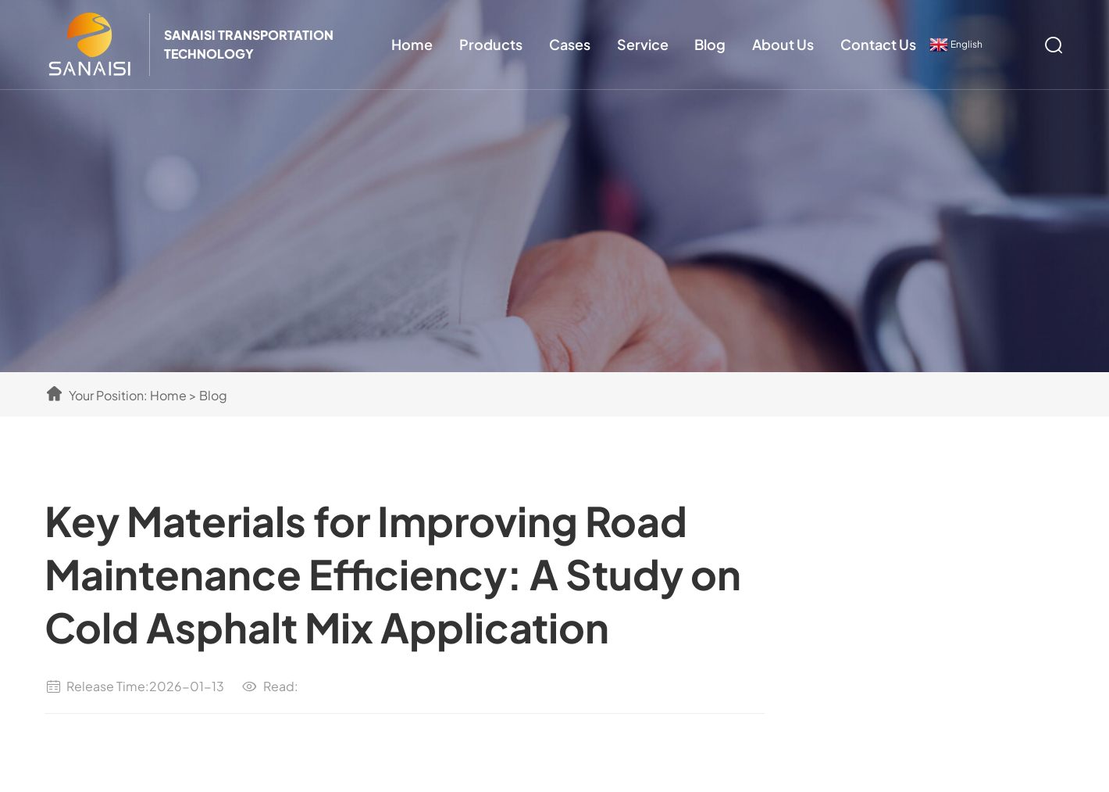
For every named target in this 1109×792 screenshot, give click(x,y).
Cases (569, 44)
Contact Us (878, 44)
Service (643, 44)
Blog (710, 44)
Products (490, 44)
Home (412, 44)
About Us (783, 44)
